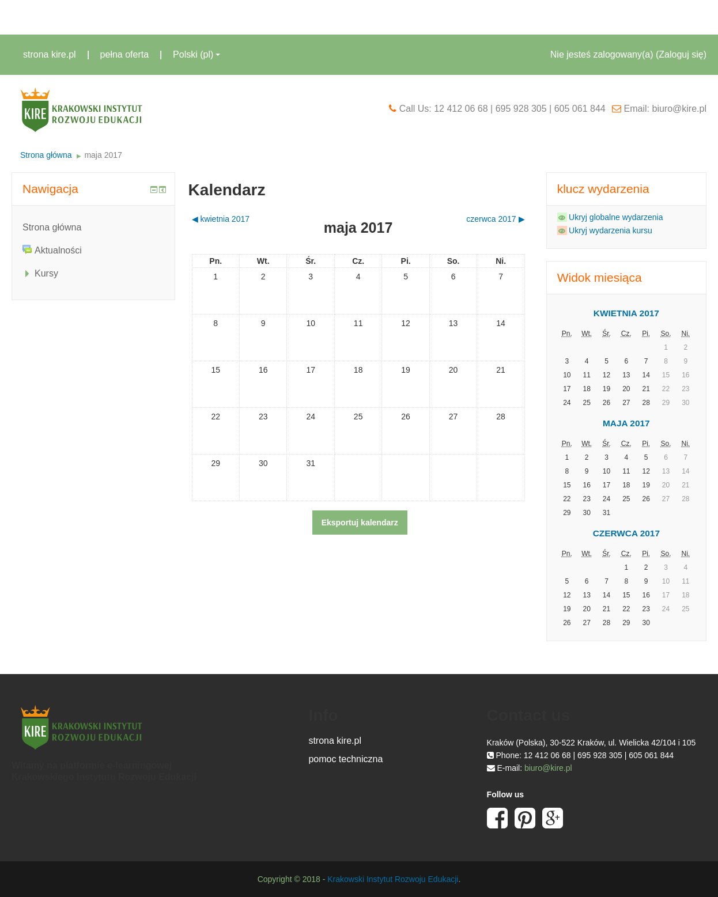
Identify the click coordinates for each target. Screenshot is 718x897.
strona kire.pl (49, 54)
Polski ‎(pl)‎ (196, 54)
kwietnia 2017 (626, 313)
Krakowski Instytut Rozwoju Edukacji (392, 879)
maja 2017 (103, 155)
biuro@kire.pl (548, 768)
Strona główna (46, 155)
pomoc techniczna (345, 759)
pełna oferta (124, 54)
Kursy (46, 273)
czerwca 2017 (626, 533)
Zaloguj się (681, 54)
